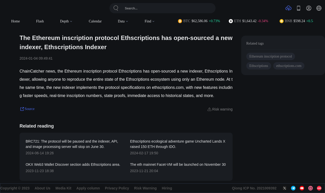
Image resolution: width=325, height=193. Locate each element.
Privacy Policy (117, 188)
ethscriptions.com (288, 66)
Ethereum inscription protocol (270, 56)
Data (123, 21)
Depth (66, 21)
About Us (42, 188)
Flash (40, 21)
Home (15, 21)
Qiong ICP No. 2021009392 (254, 188)
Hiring (167, 188)
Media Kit (63, 188)
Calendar (95, 21)
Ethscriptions (258, 66)
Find (150, 21)
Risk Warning (145, 188)
